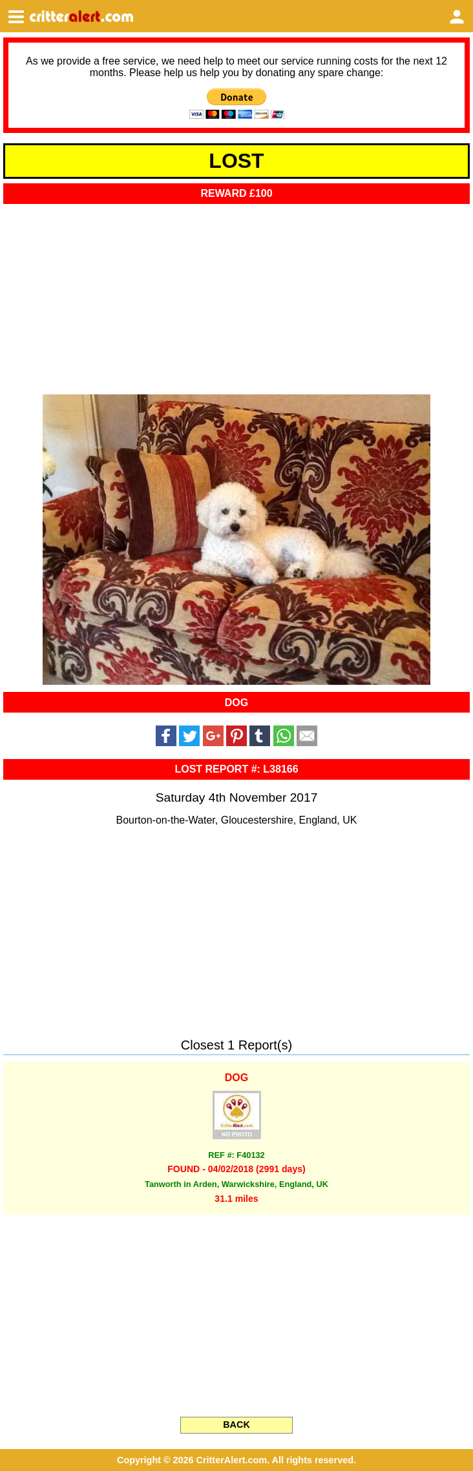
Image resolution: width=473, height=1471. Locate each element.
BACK (236, 1424)
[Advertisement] (236, 295)
